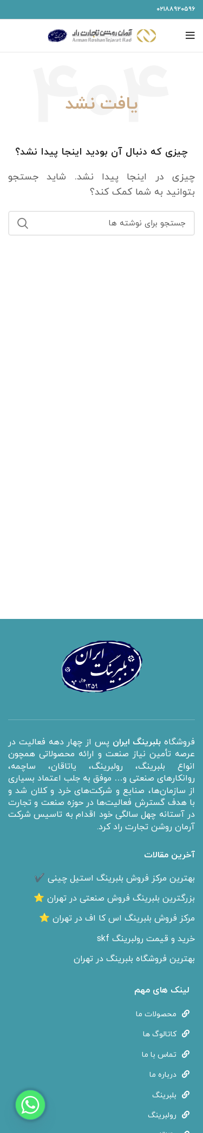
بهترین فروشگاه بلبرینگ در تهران (134, 959)
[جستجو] (101, 223)
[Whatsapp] (30, 1104)
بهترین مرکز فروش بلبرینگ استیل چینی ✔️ (114, 878)
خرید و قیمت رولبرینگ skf (146, 939)
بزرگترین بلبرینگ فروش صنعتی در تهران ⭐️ (114, 898)
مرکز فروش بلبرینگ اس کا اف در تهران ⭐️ (117, 918)
